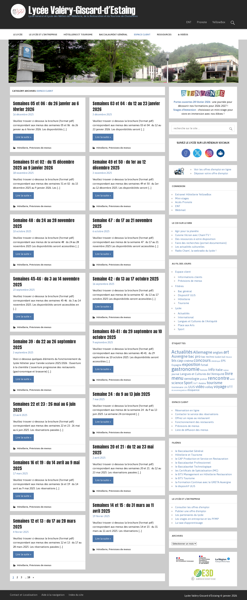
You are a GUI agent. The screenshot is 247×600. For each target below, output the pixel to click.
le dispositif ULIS (185, 486)
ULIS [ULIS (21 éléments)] (191, 387)
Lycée (178, 308)
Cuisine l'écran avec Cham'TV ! (193, 235)
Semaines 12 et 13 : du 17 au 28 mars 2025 (44, 524)
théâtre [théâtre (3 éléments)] (202, 383)
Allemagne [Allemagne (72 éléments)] (202, 352)
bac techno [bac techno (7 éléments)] (207, 356)
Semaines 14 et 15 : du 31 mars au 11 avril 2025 (123, 508)
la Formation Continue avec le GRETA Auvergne (203, 482)
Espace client (183, 271)
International (186, 317)
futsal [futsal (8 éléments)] (204, 364)
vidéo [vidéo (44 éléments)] (200, 387)
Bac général (185, 291)
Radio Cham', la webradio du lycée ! (195, 250)
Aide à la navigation (53, 594)
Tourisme (183, 303)
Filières (179, 286)
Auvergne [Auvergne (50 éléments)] (180, 356)
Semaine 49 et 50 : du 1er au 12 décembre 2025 (119, 165)
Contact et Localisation (23, 594)
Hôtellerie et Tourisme (78, 34)
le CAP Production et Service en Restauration (201, 458)
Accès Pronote (183, 202)
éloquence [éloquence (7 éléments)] (193, 390)
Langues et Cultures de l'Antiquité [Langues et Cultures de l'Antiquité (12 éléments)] (202, 374)
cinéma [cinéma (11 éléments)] (188, 360)
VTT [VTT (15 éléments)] (230, 387)
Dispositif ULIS (187, 295)
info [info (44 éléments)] (211, 369)
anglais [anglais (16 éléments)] (218, 352)
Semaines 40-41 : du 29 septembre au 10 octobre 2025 (127, 334)
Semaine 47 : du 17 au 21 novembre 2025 (122, 223)
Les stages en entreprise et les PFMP (197, 518)
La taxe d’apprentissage (189, 522)
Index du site (76, 594)
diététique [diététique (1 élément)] (215, 361)
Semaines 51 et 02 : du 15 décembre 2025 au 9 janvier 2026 (43, 165)
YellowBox (218, 22)
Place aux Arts (186, 325)
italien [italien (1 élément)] (226, 370)
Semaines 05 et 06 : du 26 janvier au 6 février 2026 (46, 106)
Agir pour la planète (187, 231)
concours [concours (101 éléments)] (202, 360)
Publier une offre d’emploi (190, 511)
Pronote (202, 22)
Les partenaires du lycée (189, 514)
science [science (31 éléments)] (177, 383)
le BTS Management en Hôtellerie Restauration (203, 474)
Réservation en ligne (187, 410)
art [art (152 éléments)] (226, 351)
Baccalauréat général (113, 34)
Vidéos (183, 34)
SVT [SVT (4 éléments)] (195, 383)
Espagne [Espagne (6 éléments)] (176, 364)
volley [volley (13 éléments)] (209, 387)
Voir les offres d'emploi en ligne (212, 169)
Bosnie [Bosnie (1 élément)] (229, 357)
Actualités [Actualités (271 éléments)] (182, 352)
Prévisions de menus (40, 147)
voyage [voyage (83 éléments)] (220, 386)
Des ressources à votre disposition (195, 239)
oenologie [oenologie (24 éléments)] (191, 378)
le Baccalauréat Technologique (193, 466)
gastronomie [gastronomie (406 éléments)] (185, 369)
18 (28, 577)
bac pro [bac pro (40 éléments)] (194, 356)
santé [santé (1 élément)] (232, 379)
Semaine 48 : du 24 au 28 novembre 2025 (43, 223)
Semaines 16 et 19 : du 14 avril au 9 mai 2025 (46, 465)
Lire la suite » (23, 137)
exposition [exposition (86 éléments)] (191, 364)
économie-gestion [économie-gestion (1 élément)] (179, 390)
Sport (181, 329)
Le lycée (17, 34)
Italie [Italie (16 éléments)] (219, 370)
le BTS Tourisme (185, 478)
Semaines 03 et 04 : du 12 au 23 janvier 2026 (126, 106)
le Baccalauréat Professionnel (193, 462)
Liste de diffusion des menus (191, 429)
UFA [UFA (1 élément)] (185, 387)
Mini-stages (182, 198)
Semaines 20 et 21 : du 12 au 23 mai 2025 (123, 450)
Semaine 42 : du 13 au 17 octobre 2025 (126, 279)
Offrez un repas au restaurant (192, 418)
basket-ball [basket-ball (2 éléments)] (220, 357)
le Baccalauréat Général (189, 451)
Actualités (184, 313)
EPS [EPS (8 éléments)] (223, 360)
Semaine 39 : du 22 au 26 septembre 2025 (44, 344)
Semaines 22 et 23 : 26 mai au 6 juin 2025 (44, 407)
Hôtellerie (22, 147)
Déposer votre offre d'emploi (211, 173)
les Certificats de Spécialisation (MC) (196, 470)
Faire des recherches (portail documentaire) (201, 242)
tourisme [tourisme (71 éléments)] (214, 382)
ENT (188, 22)
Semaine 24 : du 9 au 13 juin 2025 (121, 394)
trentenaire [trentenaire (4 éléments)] (177, 387)
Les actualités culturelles (189, 246)
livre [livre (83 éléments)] (229, 373)
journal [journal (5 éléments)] (175, 374)
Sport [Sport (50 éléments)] (188, 382)
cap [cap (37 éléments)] (180, 360)
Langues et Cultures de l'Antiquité (197, 321)
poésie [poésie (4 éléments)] (203, 379)
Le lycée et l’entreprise (43, 34)
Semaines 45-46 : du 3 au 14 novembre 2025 (46, 282)
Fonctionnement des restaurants (194, 422)
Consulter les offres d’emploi (192, 507)
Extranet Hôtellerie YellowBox (193, 194)
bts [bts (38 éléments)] (174, 360)
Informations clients (190, 277)
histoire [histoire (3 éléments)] (204, 370)
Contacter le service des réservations (196, 414)
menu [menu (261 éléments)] (178, 378)
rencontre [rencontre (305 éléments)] (218, 378)
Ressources (164, 34)
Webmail (180, 210)
